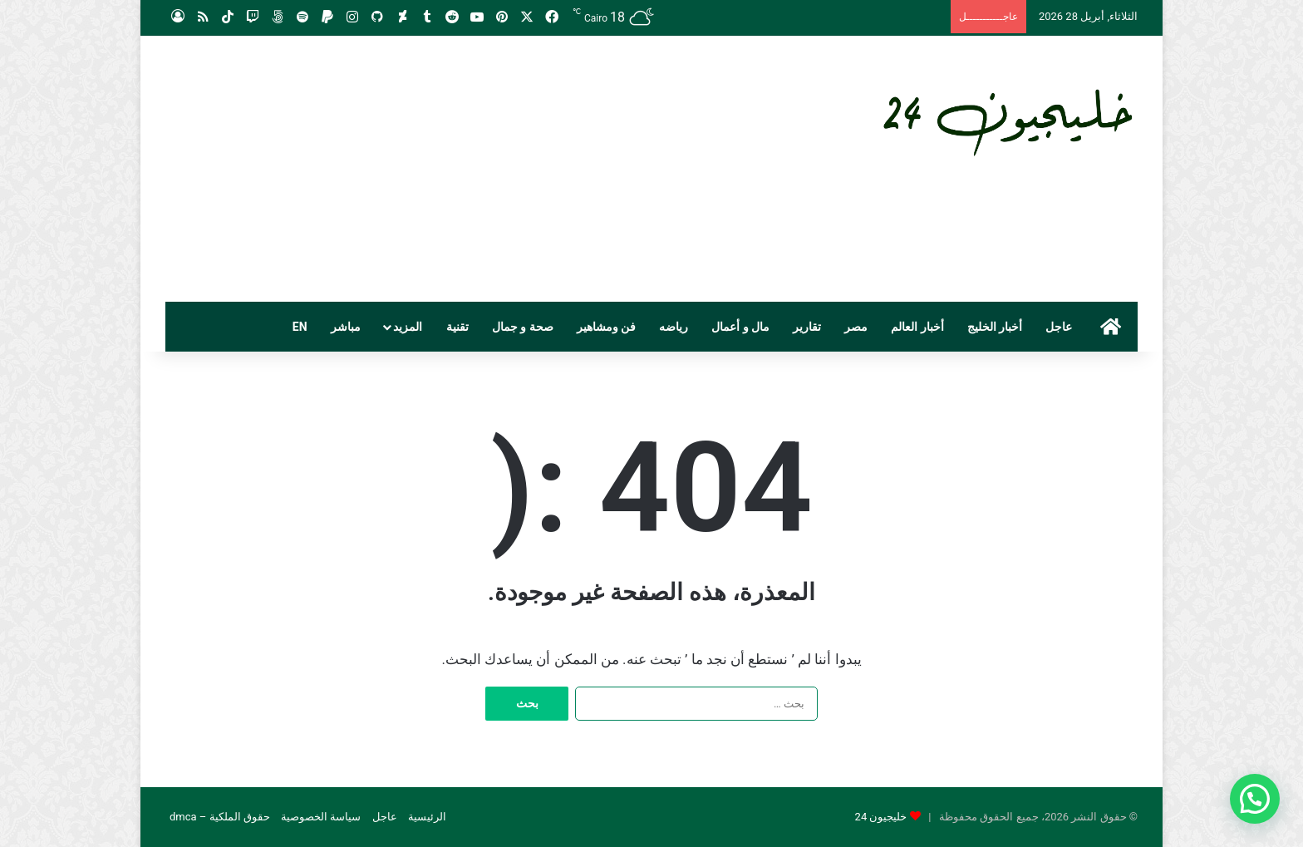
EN (300, 326)
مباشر (346, 326)
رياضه (673, 326)
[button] (1255, 799)
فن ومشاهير (606, 326)
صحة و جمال (522, 326)
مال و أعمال (740, 326)
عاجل (1058, 326)
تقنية (457, 326)
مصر (856, 326)
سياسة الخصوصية (321, 816)
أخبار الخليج (994, 326)
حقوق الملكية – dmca (220, 816)
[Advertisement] (485, 168)
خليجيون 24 (881, 816)
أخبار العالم (917, 326)
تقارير (807, 326)
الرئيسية (427, 816)
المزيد (407, 326)
